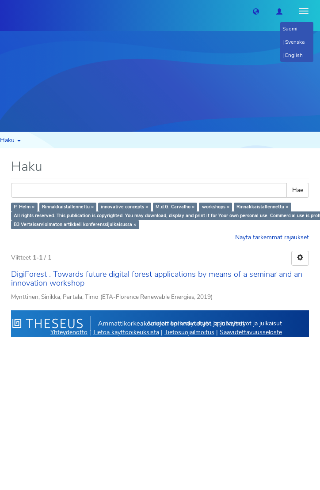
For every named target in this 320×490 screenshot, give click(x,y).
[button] (256, 11)
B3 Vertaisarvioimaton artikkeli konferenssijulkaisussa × (75, 224)
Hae (297, 190)
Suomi (289, 28)
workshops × (215, 207)
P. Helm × (24, 207)
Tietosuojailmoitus (189, 332)
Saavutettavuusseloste (251, 332)
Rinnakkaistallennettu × (68, 207)
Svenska (295, 41)
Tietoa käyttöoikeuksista (126, 332)
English (294, 55)
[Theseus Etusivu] (6, 11)
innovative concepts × (124, 207)
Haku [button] (10, 140)
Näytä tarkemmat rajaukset (272, 237)
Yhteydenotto (69, 332)
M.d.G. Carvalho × (175, 207)
